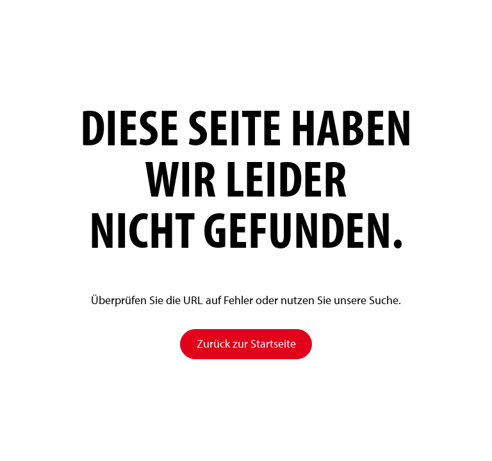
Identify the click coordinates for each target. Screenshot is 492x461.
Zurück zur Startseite (246, 343)
